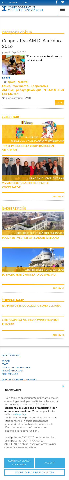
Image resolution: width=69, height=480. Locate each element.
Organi (6, 360)
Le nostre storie (25, 233)
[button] (63, 386)
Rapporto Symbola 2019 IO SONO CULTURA (31, 305)
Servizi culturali (54, 178)
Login (24, 2)
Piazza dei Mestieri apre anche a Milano (30, 237)
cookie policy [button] (18, 414)
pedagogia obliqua (28, 89)
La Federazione (11, 355)
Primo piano (18, 141)
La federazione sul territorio (19, 379)
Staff (5, 364)
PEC (3, 2)
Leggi (60, 102)
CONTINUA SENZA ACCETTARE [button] (19, 462)
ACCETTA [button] (50, 462)
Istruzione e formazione (50, 233)
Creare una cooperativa (16, 367)
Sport (6, 77)
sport (11, 81)
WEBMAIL (13, 2)
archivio (58, 196)
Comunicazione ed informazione (45, 141)
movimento (20, 85)
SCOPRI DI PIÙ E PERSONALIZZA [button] (34, 472)
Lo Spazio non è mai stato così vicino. (29, 274)
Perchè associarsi (12, 370)
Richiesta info (10, 374)
